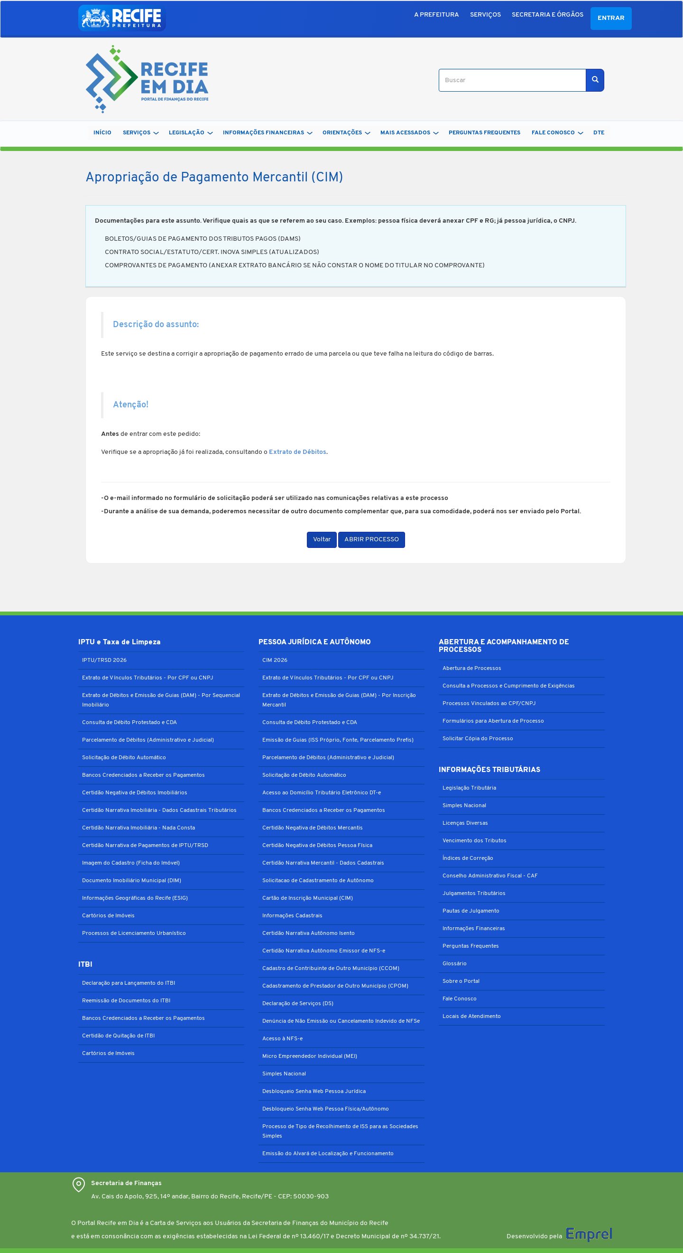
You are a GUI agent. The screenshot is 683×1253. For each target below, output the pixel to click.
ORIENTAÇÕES (346, 133)
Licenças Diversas (465, 823)
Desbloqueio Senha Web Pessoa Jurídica (314, 1091)
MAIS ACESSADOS (409, 133)
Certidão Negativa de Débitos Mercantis (312, 828)
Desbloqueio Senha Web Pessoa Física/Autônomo (325, 1109)
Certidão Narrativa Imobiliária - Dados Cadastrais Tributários (159, 810)
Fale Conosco (460, 999)
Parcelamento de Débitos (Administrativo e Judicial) (148, 740)
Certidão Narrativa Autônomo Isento (308, 933)
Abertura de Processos (472, 668)
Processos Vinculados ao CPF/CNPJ (489, 704)
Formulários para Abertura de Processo (493, 721)
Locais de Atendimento (472, 1016)
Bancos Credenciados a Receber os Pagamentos (143, 775)
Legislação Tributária (469, 788)
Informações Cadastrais (292, 916)
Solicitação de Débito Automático (124, 758)
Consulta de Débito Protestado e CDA (129, 722)
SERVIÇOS (485, 15)
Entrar (611, 18)
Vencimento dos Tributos (475, 841)
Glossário (455, 964)
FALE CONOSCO (557, 133)
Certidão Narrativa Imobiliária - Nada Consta (138, 828)
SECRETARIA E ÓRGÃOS (547, 15)
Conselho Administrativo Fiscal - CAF (490, 876)
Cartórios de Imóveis (108, 916)
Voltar (322, 539)
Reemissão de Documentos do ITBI (126, 1001)
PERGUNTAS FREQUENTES (484, 133)
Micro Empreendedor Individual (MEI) (309, 1056)
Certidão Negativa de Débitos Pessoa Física (317, 845)
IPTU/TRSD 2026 (104, 660)
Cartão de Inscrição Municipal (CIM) (307, 898)
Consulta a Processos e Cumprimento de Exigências (509, 686)
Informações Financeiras (474, 929)
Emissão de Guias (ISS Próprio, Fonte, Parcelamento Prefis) (338, 740)
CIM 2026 (274, 660)
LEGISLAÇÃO (191, 133)
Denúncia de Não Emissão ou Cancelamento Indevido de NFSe (341, 1021)
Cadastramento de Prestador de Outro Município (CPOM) (335, 986)
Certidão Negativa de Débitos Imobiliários (134, 793)
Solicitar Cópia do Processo (478, 739)
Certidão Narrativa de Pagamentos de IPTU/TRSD (145, 845)
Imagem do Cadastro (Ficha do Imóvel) (131, 863)
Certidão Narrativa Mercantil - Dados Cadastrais (323, 863)
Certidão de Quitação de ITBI (118, 1036)
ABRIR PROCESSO (371, 539)
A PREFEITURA (436, 15)
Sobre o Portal (461, 981)
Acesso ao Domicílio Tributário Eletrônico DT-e (321, 793)
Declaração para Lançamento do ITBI (128, 983)
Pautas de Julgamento (471, 911)
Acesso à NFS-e (282, 1039)
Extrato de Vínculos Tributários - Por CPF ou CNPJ (147, 678)
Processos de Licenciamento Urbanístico (134, 933)
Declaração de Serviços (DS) (297, 1004)
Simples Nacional (284, 1074)
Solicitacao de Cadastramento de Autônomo (318, 881)
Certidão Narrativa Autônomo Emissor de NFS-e (323, 951)
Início (102, 133)
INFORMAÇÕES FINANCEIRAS (268, 133)
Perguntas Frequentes (471, 946)
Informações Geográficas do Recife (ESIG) (135, 898)
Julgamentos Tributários (474, 893)
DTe (598, 133)
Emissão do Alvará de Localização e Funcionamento (328, 1154)
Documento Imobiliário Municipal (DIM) (131, 881)
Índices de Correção (468, 858)
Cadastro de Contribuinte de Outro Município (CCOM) (330, 968)
